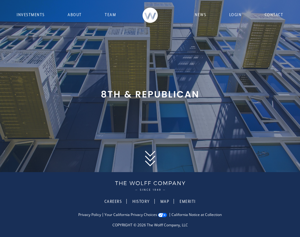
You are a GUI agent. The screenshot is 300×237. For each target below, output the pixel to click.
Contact (274, 14)
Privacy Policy (89, 215)
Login (235, 14)
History (141, 201)
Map (165, 201)
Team (110, 14)
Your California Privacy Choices (130, 215)
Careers (113, 201)
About (75, 14)
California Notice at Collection (196, 215)
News (200, 14)
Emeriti (188, 201)
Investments (31, 14)
